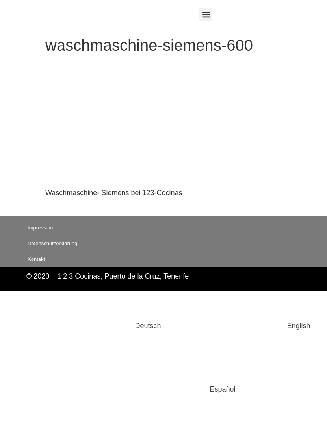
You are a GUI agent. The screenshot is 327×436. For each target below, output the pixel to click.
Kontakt (36, 259)
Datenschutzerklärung (52, 243)
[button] (205, 14)
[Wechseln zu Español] (163, 389)
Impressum (40, 228)
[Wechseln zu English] (239, 326)
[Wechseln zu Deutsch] (89, 326)
